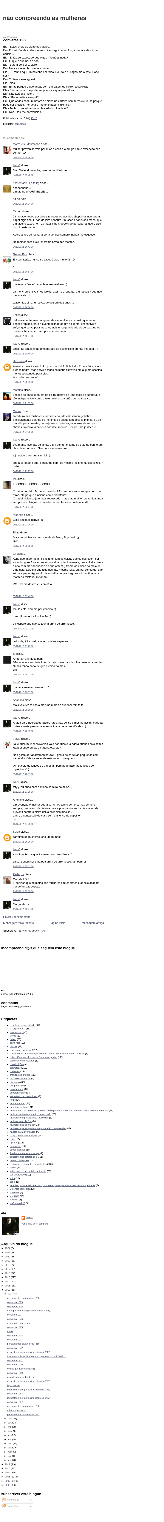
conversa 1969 (15, 1373)
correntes (15, 1071)
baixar (13, 1039)
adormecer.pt (17, 1032)
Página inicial (58, 922)
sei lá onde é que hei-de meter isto (28, 1171)
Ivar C (16, 165)
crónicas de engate (20, 1075)
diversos (14, 1082)
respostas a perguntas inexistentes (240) (28, 1352)
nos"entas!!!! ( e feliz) (26, 183)
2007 (8, 1481)
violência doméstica (20, 1189)
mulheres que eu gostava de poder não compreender (38, 1128)
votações (14, 1192)
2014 (8, 1281)
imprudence (13, 1385)
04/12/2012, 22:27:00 (23, 471)
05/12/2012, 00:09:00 (23, 546)
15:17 (34, 118)
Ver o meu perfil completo (35, 1223)
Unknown (19, 361)
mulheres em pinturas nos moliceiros (29, 1117)
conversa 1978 (15, 1306)
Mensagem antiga (93, 922)
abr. (10, 1447)
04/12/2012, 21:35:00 (23, 403)
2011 (8, 1464)
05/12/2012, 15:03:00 (23, 674)
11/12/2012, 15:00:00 (23, 891)
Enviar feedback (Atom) (33, 930)
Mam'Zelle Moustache (26, 144)
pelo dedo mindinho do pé (20, 1377)
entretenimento (18, 1092)
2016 (8, 1273)
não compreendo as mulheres (44, 18)
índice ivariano (17, 1103)
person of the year (19, 1160)
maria (10, 1331)
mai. (10, 1443)
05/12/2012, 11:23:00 (23, 646)
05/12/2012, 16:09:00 (23, 692)
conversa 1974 (15, 1335)
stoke (12, 1181)
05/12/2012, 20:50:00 (23, 710)
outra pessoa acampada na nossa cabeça (29, 1310)
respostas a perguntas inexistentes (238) (28, 1389)
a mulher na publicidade (22, 1025)
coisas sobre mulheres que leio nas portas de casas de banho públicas (47, 1053)
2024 (8, 1248)
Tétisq (16, 315)
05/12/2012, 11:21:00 (23, 628)
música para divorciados (23, 1132)
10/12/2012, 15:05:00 (23, 842)
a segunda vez (17, 1028)
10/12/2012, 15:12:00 (23, 866)
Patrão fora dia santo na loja (25, 1153)
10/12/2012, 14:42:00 (23, 824)
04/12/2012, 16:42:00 (23, 247)
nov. (10, 1418)
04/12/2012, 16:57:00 (23, 272)
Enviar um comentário (16, 916)
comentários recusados (22, 1060)
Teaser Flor (20, 254)
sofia (12, 1178)
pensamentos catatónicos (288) (23, 1406)
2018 (8, 1265)
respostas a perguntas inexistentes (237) (28, 1398)
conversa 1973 (15, 1339)
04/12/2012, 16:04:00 (23, 204)
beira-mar (15, 1042)
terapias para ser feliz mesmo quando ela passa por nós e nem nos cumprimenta (52, 1185)
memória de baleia (19, 1107)
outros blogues (17, 1149)
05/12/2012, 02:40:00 (23, 596)
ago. (10, 1431)
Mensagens (11, 1499)
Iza (15, 479)
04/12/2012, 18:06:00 (23, 307)
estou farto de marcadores (24, 1096)
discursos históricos (20, 1078)
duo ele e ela (16, 1089)
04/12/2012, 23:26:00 (23, 525)
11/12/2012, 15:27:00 (23, 909)
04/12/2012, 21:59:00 (23, 432)
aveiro (13, 1035)
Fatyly (16, 738)
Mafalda (18, 389)
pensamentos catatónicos (23, 1156)
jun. (10, 1439)
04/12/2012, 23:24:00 (23, 507)
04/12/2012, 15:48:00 (23, 175)
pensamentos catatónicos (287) (23, 1414)
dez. (10, 1294)
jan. (10, 1460)
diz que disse (17, 1085)
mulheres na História (21, 1121)
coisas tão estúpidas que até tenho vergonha (33, 1057)
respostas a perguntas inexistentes (28, 1164)
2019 (8, 1260)
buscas (13, 1046)
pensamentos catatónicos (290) (23, 1298)
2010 (8, 1468)
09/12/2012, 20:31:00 (23, 774)
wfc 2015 (14, 1196)
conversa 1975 (15, 1327)
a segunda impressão (18, 1323)
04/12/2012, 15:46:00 (23, 157)
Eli (14, 553)
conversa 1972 (15, 1348)
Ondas (17, 411)
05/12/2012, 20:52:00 (23, 731)
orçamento (15, 1146)
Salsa (16, 831)
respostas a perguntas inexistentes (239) (28, 1381)
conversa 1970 (15, 1364)
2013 (8, 1285)
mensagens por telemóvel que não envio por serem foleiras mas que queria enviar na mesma (59, 1110)
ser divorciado (17, 1174)
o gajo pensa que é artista (23, 1135)
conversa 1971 (15, 1360)
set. (10, 1427)
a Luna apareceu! (16, 1410)
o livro (13, 1139)
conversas (20, 124)
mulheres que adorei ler (22, 1124)
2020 (8, 1256)
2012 (8, 1289)
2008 (8, 1476)
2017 (8, 1269)
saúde (13, 1167)
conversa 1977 (15, 1314)
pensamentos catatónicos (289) (23, 1343)
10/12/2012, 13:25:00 (23, 792)
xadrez (13, 1199)
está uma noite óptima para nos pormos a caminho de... (36, 1356)
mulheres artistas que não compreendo (30, 1114)
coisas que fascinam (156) (21, 1368)
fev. (10, 1456)
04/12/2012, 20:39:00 (23, 382)
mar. (10, 1452)
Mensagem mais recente (18, 922)
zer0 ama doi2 (17, 1203)
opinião (14, 1142)
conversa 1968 (15, 40)
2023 (8, 1252)
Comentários (11, 1506)
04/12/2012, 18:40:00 (23, 354)
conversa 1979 (15, 1302)
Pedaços (18, 874)
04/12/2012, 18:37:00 (23, 336)
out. (10, 1422)
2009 (8, 1472)
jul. (9, 1435)
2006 (8, 1485)
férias (13, 1099)
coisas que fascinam (20, 1050)
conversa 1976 (15, 1319)
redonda (18, 514)
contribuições (17, 1064)
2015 (8, 1277)
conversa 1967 (15, 1402)
